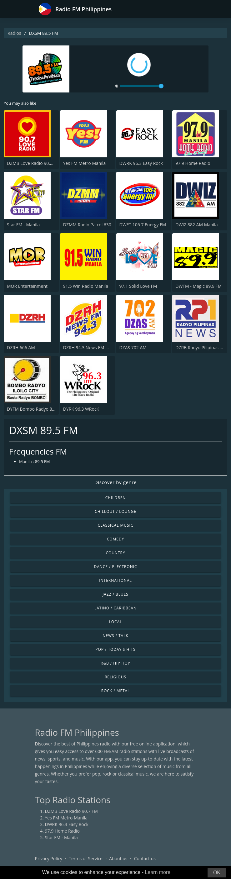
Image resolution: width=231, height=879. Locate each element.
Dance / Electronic (115, 566)
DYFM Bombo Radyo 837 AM (36, 409)
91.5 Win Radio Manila (85, 286)
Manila (25, 461)
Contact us (145, 858)
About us (118, 858)
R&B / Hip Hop (115, 663)
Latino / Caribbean (115, 608)
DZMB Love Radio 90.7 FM (33, 163)
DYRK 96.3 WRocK (81, 409)
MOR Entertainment (27, 286)
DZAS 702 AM (133, 347)
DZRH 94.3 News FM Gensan (92, 347)
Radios (14, 33)
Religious (115, 677)
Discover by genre (115, 482)
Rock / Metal (115, 690)
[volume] (141, 86)
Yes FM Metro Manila (84, 163)
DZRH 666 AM (21, 347)
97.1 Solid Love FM (138, 286)
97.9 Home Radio (192, 163)
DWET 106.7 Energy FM (142, 225)
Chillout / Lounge (115, 511)
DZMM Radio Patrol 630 (87, 225)
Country (115, 552)
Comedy (115, 539)
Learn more (157, 872)
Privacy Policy (48, 858)
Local (115, 621)
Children (115, 497)
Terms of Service (86, 858)
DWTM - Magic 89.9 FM (198, 286)
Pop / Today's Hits (115, 649)
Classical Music (115, 525)
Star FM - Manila (23, 225)
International (115, 580)
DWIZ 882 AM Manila (196, 225)
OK (216, 872)
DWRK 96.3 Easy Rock (141, 163)
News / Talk (115, 635)
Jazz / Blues (115, 594)
